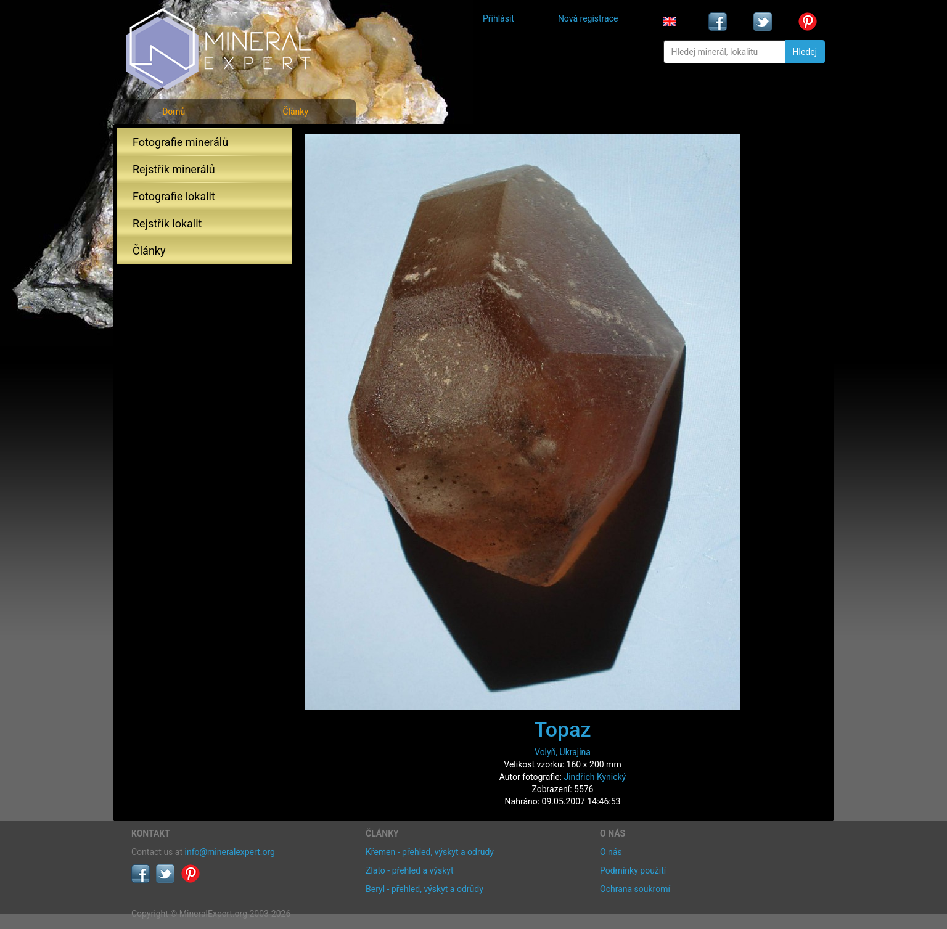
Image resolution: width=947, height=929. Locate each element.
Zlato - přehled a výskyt (409, 870)
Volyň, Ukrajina (563, 752)
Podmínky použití (633, 870)
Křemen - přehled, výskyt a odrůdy (430, 852)
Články (295, 112)
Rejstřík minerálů (174, 169)
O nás (611, 852)
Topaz (562, 729)
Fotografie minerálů (180, 142)
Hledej (805, 52)
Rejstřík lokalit (167, 223)
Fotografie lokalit (174, 196)
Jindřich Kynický (595, 777)
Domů (173, 112)
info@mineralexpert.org (230, 852)
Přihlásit (498, 18)
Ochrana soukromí (635, 889)
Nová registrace (588, 18)
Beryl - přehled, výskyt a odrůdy (424, 889)
